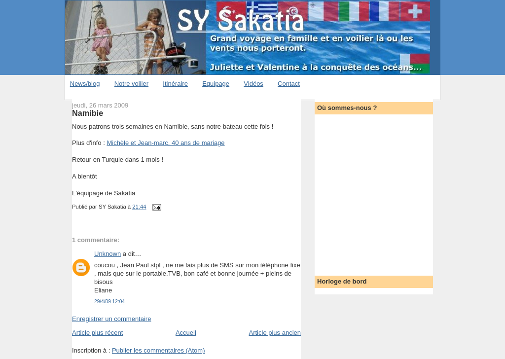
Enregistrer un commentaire (111, 319)
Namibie (87, 112)
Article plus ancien (275, 332)
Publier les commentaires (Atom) (158, 350)
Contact (289, 83)
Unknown (107, 253)
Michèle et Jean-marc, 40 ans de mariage (165, 142)
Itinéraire (175, 83)
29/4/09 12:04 (109, 301)
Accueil (186, 332)
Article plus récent (97, 332)
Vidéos (253, 83)
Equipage (215, 83)
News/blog (85, 83)
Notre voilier (131, 83)
